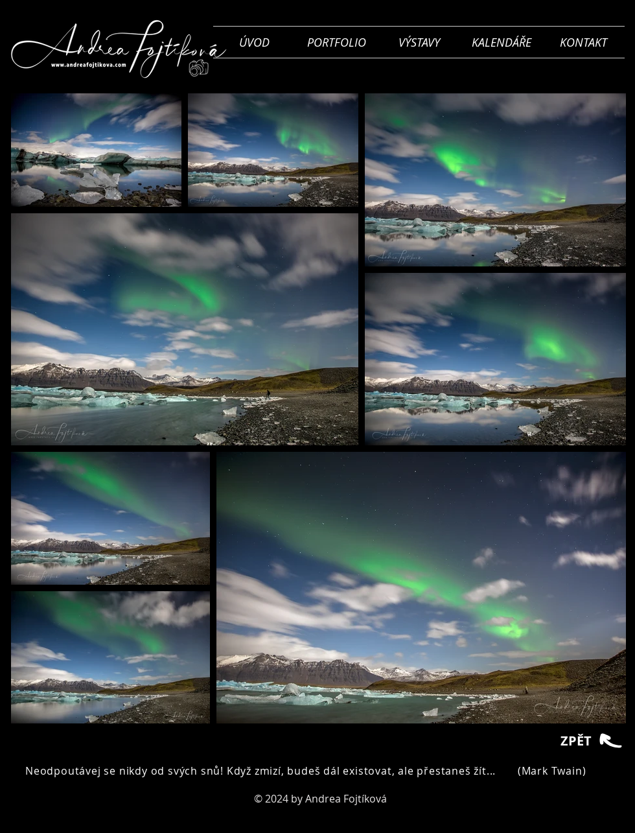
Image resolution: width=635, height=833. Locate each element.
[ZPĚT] (592, 741)
